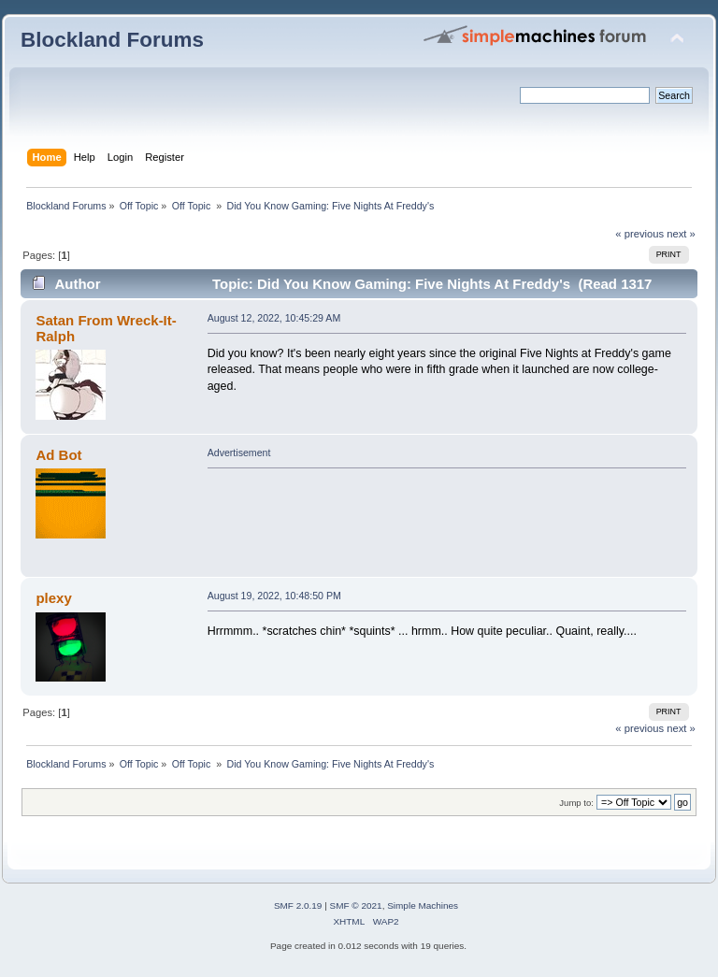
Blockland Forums (112, 39)
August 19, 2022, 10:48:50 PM (274, 595)
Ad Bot (58, 455)
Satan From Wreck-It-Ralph (106, 327)
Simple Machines (422, 905)
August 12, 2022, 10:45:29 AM (274, 317)
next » (681, 233)
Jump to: (576, 802)
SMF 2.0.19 (298, 905)
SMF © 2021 (356, 905)
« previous (639, 233)
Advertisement (239, 452)
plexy (53, 598)
